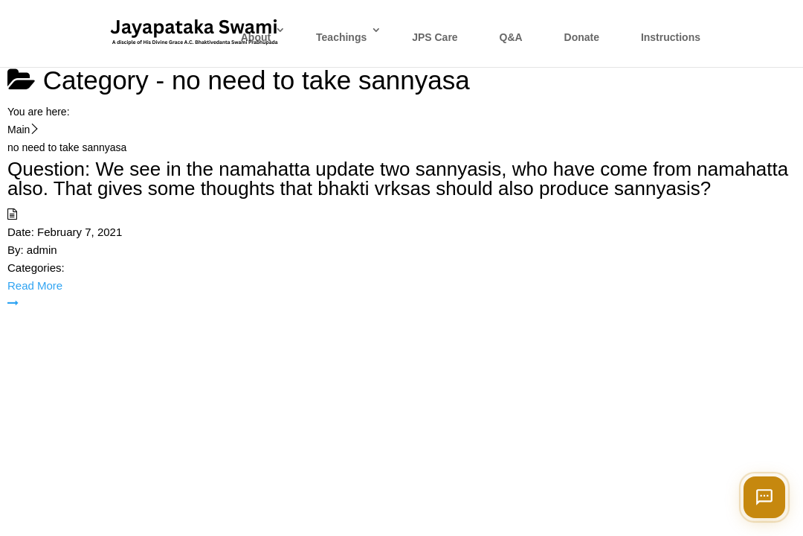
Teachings (341, 37)
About (256, 37)
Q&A (511, 37)
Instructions (670, 37)
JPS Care (434, 37)
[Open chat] (764, 497)
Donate (581, 37)
